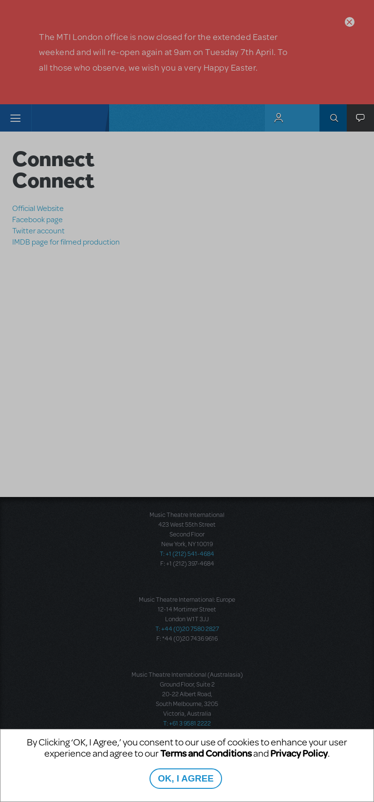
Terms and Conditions (206, 753)
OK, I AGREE (185, 778)
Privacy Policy (299, 753)
